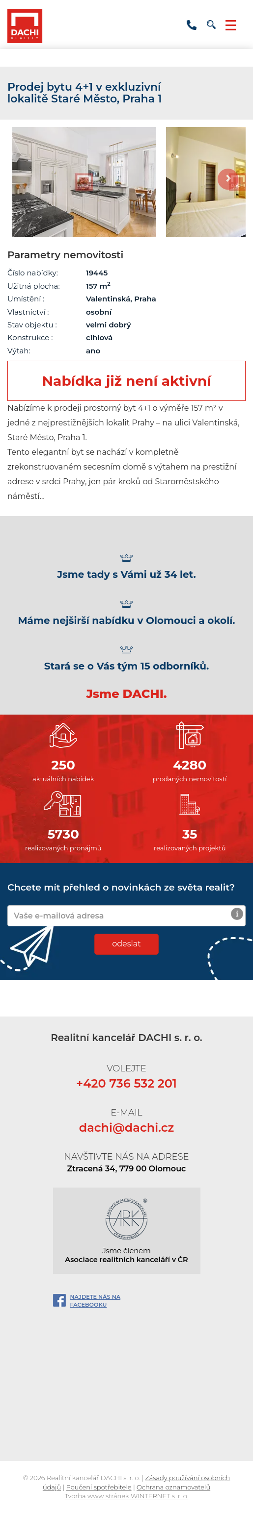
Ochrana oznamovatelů (173, 1487)
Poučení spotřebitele (99, 1487)
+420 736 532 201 (191, 25)
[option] (84, 182)
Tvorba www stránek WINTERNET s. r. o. (127, 1496)
